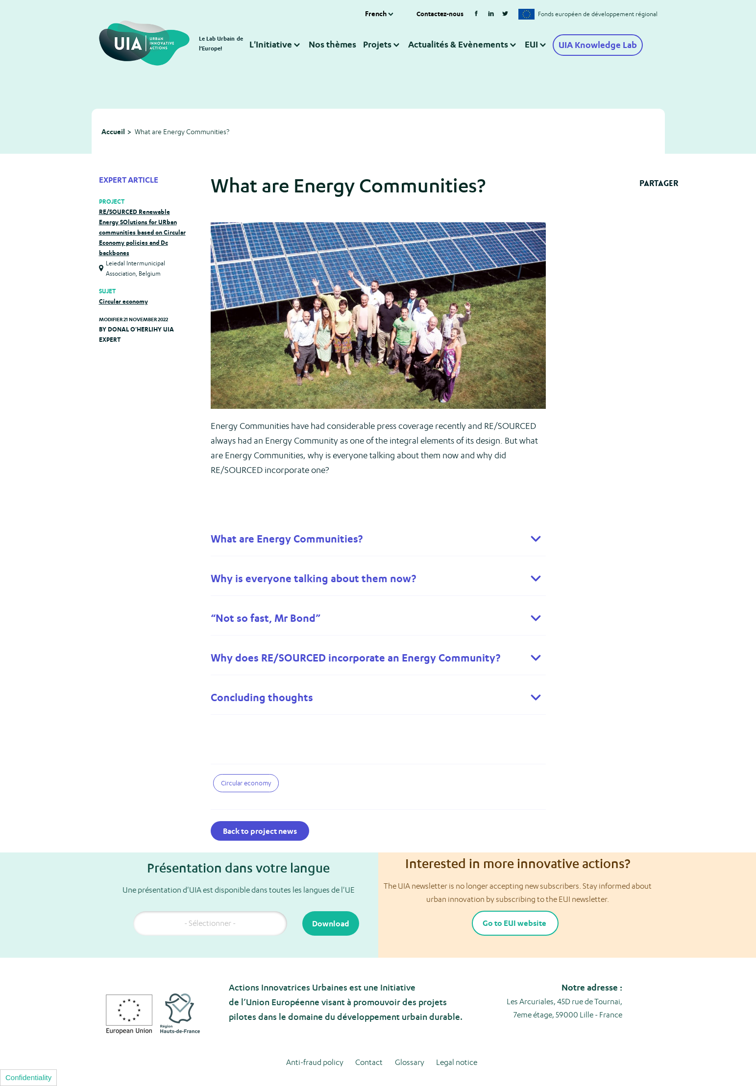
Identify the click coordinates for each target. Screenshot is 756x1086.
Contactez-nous (439, 8)
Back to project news (260, 807)
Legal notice (456, 1038)
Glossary (409, 1038)
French (376, 8)
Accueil (113, 107)
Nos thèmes (332, 38)
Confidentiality (28, 1077)
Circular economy (123, 277)
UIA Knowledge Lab (598, 39)
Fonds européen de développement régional (598, 8)
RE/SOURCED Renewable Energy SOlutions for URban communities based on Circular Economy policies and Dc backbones (142, 208)
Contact (369, 1038)
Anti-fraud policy (314, 1038)
